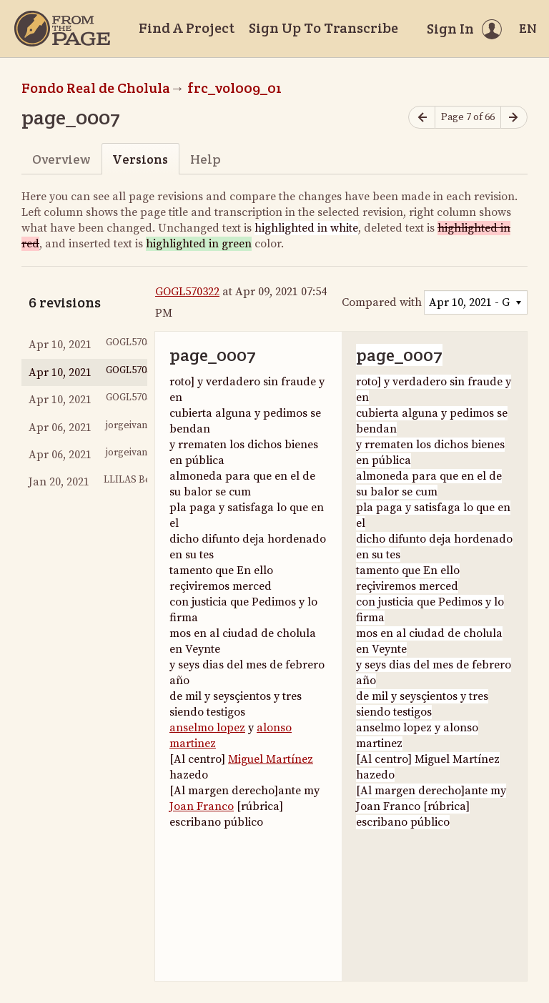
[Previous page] (421, 117)
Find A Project (186, 28)
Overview (61, 159)
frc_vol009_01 (234, 88)
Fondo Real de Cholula (95, 88)
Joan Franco (201, 806)
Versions (140, 159)
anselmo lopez (207, 728)
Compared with (382, 302)
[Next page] (514, 117)
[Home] (62, 28)
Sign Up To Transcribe (323, 28)
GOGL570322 (187, 292)
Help (205, 159)
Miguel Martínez (270, 759)
